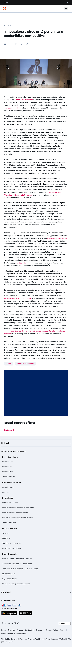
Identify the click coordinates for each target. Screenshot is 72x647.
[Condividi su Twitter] (16, 44)
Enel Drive (6, 538)
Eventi (9, 364)
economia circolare (24, 100)
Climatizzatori (7, 487)
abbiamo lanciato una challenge (18, 298)
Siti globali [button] (6, 592)
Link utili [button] (5, 443)
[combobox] (65, 623)
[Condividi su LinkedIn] (21, 44)
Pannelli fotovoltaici (10, 503)
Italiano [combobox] (62, 623)
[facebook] (2, 623)
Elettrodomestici (9, 574)
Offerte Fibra (7, 472)
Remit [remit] (62, 630)
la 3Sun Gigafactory (26, 263)
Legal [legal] (3, 630)
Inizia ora (9, 430)
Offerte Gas (7, 467)
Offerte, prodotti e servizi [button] (13, 451)
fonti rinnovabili (11, 108)
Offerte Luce (7, 462)
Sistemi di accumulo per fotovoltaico (17, 518)
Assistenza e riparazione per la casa (17, 564)
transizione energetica (57, 238)
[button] (4, 44)
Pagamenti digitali (9, 579)
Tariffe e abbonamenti (11, 543)
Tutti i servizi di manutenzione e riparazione (20, 569)
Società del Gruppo (33, 630)
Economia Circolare (25, 364)
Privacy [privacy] (20, 630)
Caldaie (5, 492)
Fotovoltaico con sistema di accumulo (18, 508)
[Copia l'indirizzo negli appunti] (27, 44)
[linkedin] (12, 623)
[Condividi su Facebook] (10, 44)
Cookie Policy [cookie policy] (52, 630)
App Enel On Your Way (11, 548)
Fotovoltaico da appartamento (15, 513)
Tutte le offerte (8, 477)
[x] (5, 623)
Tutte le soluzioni (9, 523)
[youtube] (9, 623)
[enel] (4, 8)
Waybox (5, 533)
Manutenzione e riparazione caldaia (17, 559)
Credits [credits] (11, 630)
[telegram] (18, 623)
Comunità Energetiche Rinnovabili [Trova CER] (16, 584)
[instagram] (15, 623)
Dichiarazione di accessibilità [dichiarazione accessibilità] (14, 634)
